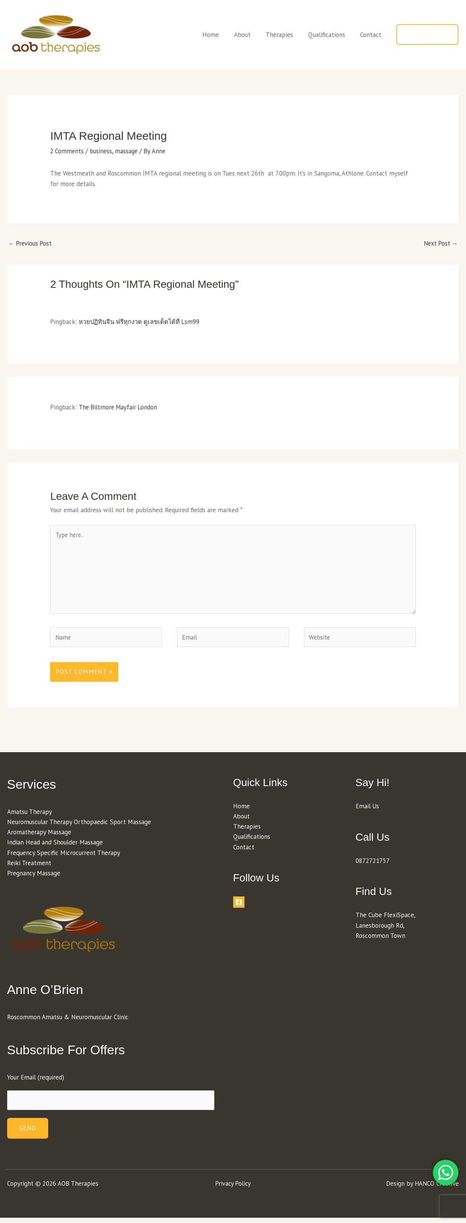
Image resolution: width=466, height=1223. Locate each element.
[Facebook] (238, 907)
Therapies (285, 35)
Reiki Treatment (29, 867)
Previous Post (30, 243)
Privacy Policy (232, 1189)
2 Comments (67, 151)
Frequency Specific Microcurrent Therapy (63, 857)
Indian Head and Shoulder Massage (55, 847)
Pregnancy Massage (33, 877)
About (250, 35)
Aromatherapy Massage (39, 836)
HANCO (424, 1189)
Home (220, 35)
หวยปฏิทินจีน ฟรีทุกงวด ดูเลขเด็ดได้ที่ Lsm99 (141, 322)
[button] (427, 34)
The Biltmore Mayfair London (119, 407)
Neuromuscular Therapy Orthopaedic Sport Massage (79, 826)
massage (128, 151)
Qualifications (330, 35)
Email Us (368, 810)
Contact (371, 35)
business (101, 151)
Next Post (440, 243)
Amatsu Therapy (29, 816)
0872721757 (373, 865)
